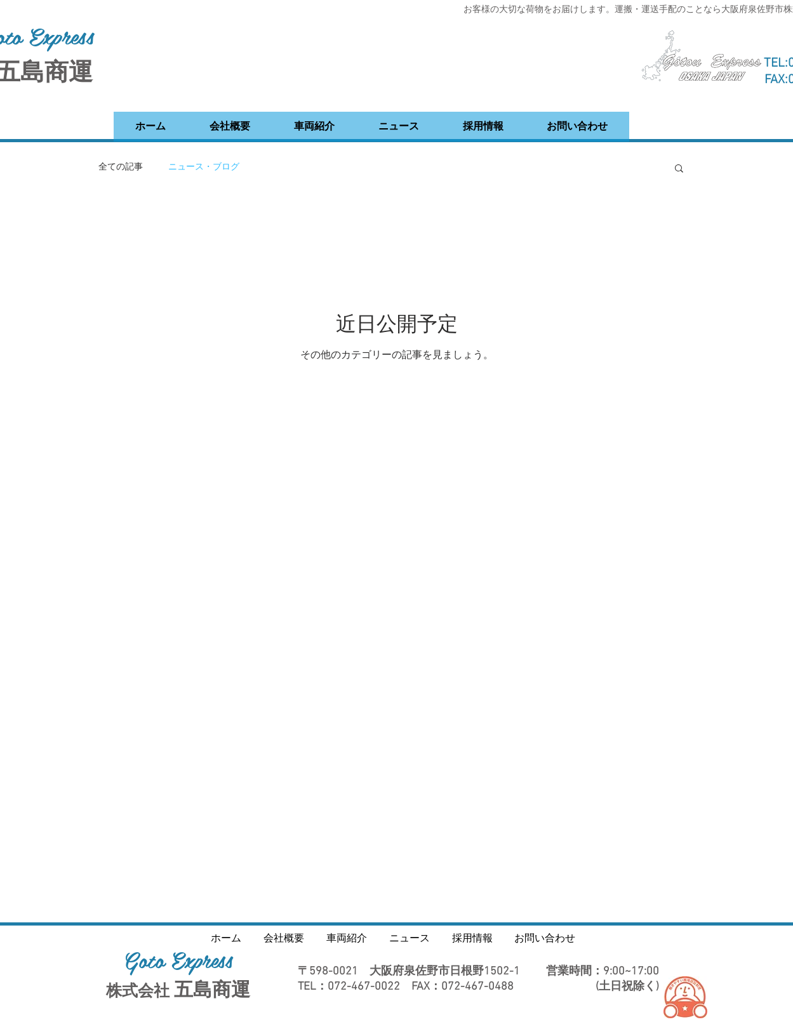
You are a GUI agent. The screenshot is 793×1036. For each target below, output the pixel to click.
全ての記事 (120, 167)
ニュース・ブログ (203, 167)
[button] (679, 169)
